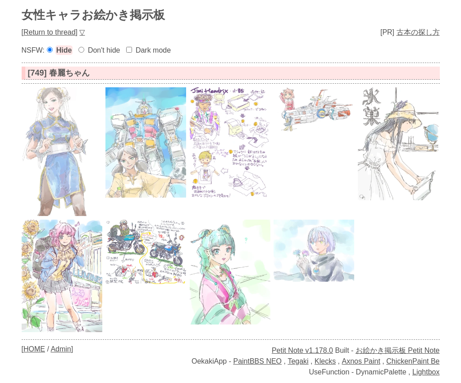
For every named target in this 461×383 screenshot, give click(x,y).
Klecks (325, 361)
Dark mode (153, 50)
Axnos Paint (361, 361)
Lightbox (426, 372)
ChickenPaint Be (412, 361)
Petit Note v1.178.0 (302, 350)
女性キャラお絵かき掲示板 (93, 15)
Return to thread (49, 32)
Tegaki (298, 361)
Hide (64, 50)
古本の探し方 (418, 32)
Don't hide (104, 50)
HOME (34, 349)
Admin (60, 349)
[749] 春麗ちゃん (59, 72)
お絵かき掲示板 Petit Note (398, 350)
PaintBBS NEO (257, 361)
